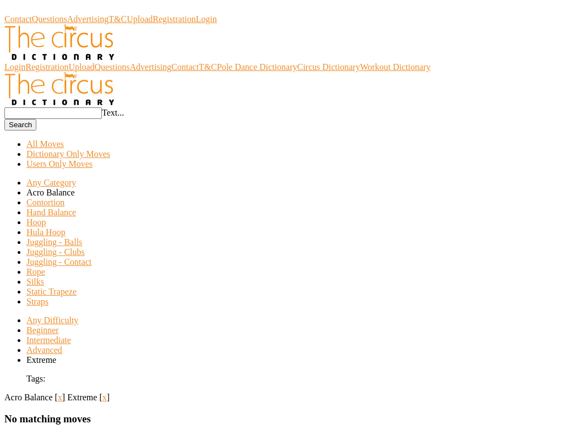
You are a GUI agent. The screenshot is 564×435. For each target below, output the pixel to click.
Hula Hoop (46, 232)
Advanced (44, 350)
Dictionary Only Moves (68, 154)
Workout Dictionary (395, 67)
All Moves (45, 144)
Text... (113, 112)
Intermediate (48, 340)
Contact (18, 19)
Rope (35, 271)
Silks (35, 281)
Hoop (36, 222)
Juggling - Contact (58, 262)
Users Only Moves (59, 163)
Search (20, 125)
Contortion (45, 202)
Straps (37, 301)
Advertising (88, 19)
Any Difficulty (52, 320)
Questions (49, 19)
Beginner (42, 330)
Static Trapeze (51, 291)
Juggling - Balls (54, 242)
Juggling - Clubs (55, 252)
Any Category (51, 182)
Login (206, 19)
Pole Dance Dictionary (257, 67)
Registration (174, 19)
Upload (140, 19)
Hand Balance (51, 212)
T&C (118, 19)
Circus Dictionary (35, 9)
